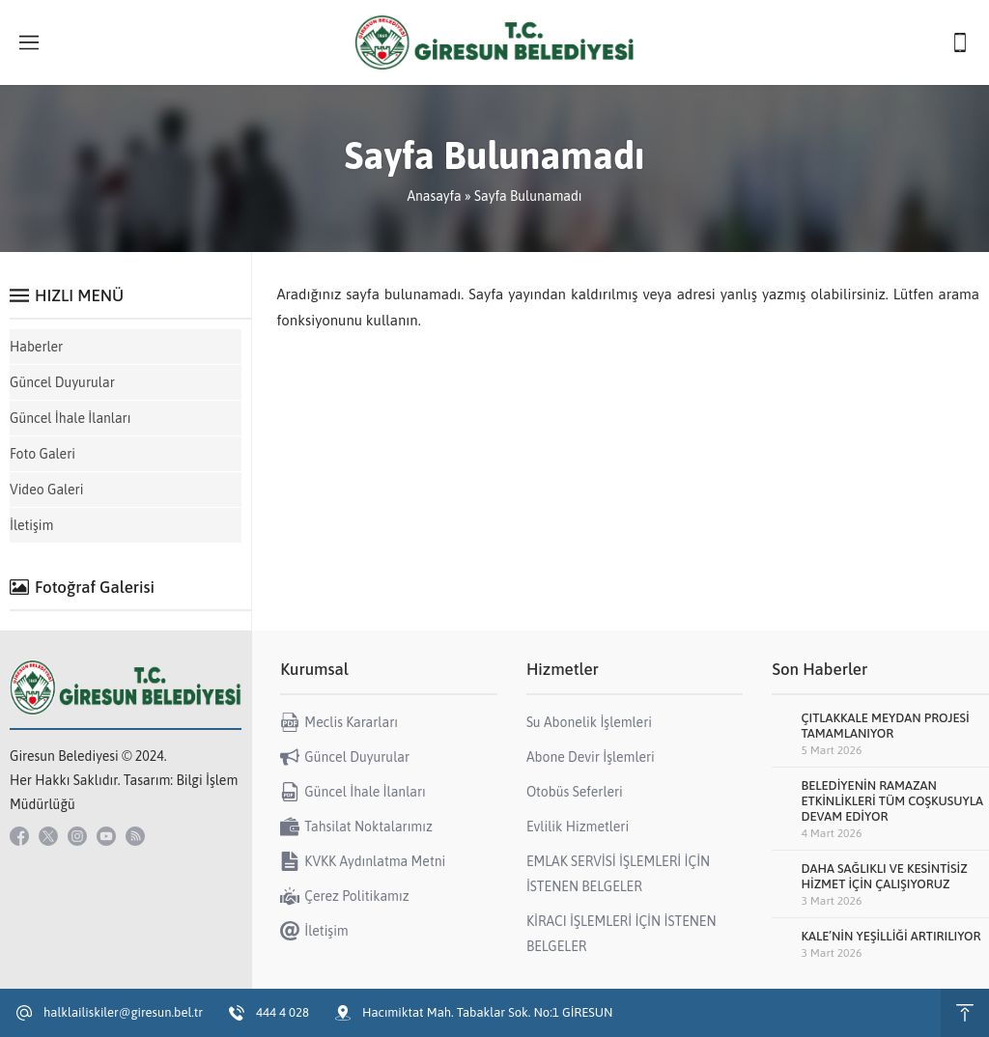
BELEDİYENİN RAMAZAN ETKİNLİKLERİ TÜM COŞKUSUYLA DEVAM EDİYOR (892, 801)
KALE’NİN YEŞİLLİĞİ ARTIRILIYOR (890, 936)
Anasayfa (434, 196)
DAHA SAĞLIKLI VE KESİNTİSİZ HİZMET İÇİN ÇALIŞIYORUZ (884, 876)
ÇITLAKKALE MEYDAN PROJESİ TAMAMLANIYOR (885, 726)
